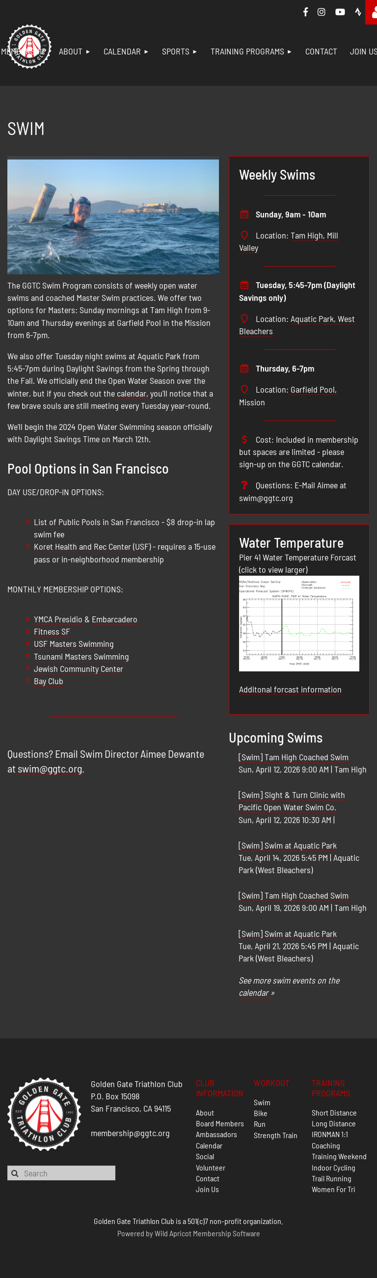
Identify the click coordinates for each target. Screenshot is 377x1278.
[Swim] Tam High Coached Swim (294, 756)
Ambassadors (216, 1134)
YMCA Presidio (58, 618)
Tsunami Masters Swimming (81, 656)
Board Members (220, 1123)
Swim (262, 1102)
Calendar (209, 1145)
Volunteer (210, 1167)
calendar (131, 393)
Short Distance (334, 1112)
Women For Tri (333, 1189)
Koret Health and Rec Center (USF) (92, 546)
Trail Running (331, 1178)
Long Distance (334, 1123)
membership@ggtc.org (130, 1132)
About (205, 1112)
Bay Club (48, 680)
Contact (207, 1178)
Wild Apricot (173, 1233)
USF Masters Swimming (74, 643)
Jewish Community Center (78, 668)
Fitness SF (52, 631)
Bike (261, 1113)
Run (260, 1123)
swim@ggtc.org (50, 768)
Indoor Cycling (333, 1167)
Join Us (207, 1189)
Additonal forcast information (290, 689)
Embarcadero (114, 618)
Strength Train (275, 1135)
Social (205, 1156)
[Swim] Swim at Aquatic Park (288, 845)
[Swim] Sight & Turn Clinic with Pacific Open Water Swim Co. (292, 800)
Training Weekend (339, 1156)
